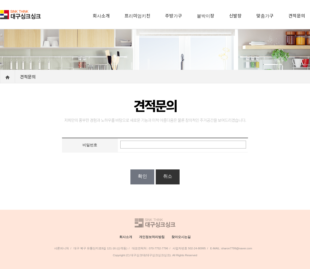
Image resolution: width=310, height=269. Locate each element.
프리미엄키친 (137, 15)
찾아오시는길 (181, 237)
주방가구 (173, 15)
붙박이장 (205, 15)
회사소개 (101, 15)
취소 (167, 176)
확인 (142, 176)
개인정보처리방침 (152, 237)
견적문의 (296, 15)
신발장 (235, 15)
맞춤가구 (265, 15)
